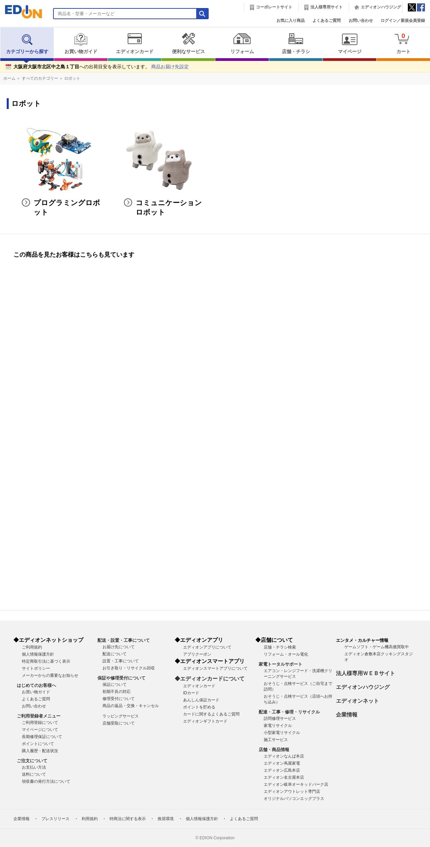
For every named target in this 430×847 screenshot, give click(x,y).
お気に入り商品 (290, 20)
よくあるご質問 (326, 20)
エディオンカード (134, 43)
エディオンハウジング (381, 7)
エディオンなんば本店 (284, 756)
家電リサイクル (278, 725)
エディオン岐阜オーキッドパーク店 (296, 784)
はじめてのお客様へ (36, 685)
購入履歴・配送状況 (40, 750)
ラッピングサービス (120, 716)
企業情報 (346, 714)
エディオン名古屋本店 (284, 777)
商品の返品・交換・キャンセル (130, 705)
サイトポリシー (36, 668)
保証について (114, 684)
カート (403, 43)
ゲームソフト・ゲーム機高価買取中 (376, 647)
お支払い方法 (34, 767)
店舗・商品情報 (274, 749)
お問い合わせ (361, 20)
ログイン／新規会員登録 (403, 20)
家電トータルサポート (280, 664)
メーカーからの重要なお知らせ (50, 675)
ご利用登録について (40, 722)
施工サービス (276, 739)
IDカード (191, 693)
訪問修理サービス (280, 718)
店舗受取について (118, 723)
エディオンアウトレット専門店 (292, 791)
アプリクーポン (197, 654)
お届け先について (118, 647)
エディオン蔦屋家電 (282, 763)
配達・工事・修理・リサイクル (289, 711)
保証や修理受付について (121, 677)
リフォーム (242, 43)
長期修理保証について (42, 736)
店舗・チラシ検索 (280, 647)
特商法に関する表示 (128, 818)
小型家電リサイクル (282, 732)
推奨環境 (166, 818)
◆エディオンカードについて (210, 679)
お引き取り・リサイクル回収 (128, 668)
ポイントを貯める (199, 707)
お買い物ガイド (81, 43)
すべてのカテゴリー (40, 78)
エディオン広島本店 (282, 770)
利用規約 (90, 818)
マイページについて (40, 729)
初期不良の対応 (116, 691)
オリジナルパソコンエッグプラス (294, 798)
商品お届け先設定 (170, 66)
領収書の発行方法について (46, 781)
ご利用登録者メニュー (38, 716)
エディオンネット (357, 701)
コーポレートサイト (274, 7)
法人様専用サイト (326, 7)
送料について (34, 774)
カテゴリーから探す (27, 43)
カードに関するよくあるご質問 (211, 714)
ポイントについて (38, 743)
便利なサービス (188, 43)
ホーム (9, 78)
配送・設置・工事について (123, 640)
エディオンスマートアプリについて (215, 668)
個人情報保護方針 (38, 654)
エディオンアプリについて (207, 647)
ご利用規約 (32, 647)
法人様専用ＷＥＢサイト (365, 673)
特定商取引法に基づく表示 (46, 661)
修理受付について (118, 698)
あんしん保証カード (201, 700)
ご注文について (32, 760)
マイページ (349, 43)
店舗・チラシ (295, 43)
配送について (114, 654)
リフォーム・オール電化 (286, 654)
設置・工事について (120, 661)
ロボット (72, 78)
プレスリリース (55, 818)
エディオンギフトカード (205, 721)
